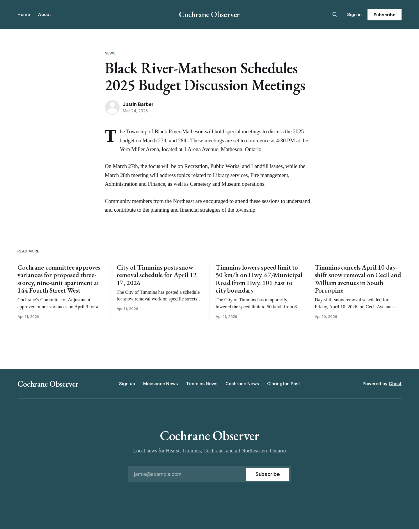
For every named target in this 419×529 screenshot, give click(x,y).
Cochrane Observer (209, 14)
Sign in (354, 14)
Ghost (395, 383)
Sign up (127, 383)
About (44, 14)
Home (23, 14)
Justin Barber (138, 104)
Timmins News (201, 383)
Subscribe (384, 14)
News (110, 53)
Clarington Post (283, 383)
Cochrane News (242, 383)
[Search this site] (335, 14)
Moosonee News (160, 383)
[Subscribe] (267, 474)
